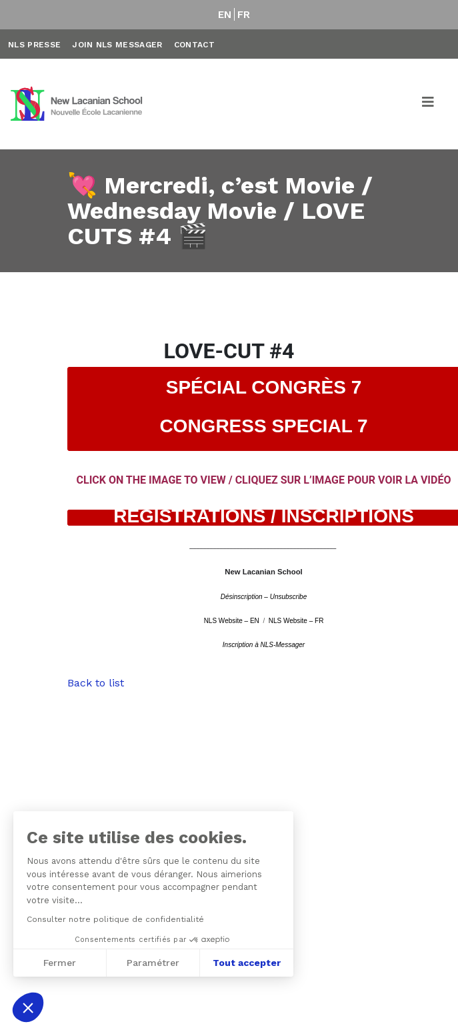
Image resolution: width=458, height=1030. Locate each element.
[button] (28, 1007)
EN (225, 15)
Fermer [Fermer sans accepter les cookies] (58, 962)
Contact (194, 44)
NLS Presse (34, 44)
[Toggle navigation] (428, 104)
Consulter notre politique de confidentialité (114, 919)
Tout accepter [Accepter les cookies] (245, 962)
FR (244, 15)
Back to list (95, 682)
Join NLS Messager (117, 44)
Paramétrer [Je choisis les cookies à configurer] (151, 962)
